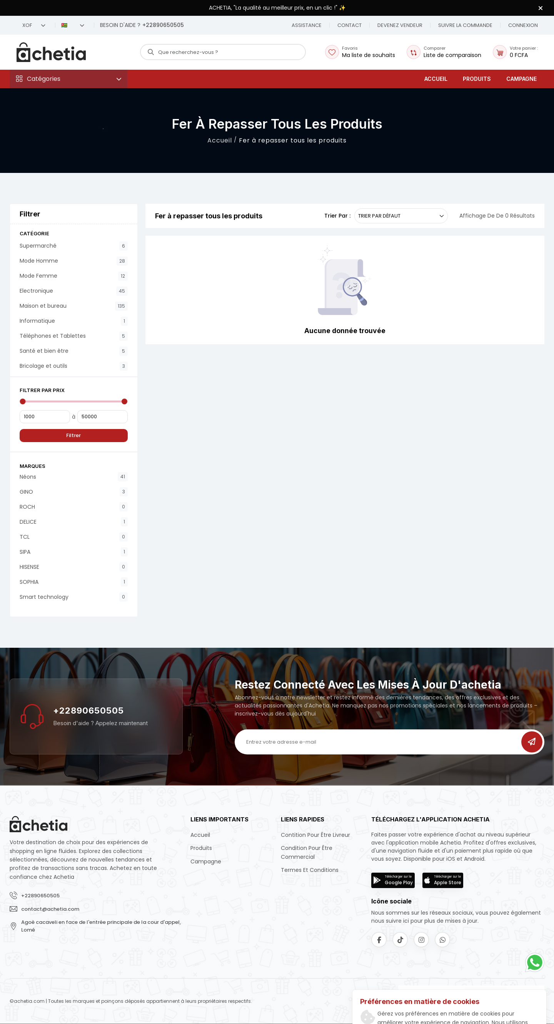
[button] (350, 25)
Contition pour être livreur (315, 835)
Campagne (521, 78)
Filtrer (73, 435)
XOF (33, 25)
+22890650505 (88, 711)
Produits (477, 78)
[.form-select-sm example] (401, 216)
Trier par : (337, 216)
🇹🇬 (72, 25)
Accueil (435, 78)
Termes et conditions (310, 870)
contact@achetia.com (50, 909)
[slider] (22, 401)
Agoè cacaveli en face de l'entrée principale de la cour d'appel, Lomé (101, 925)
